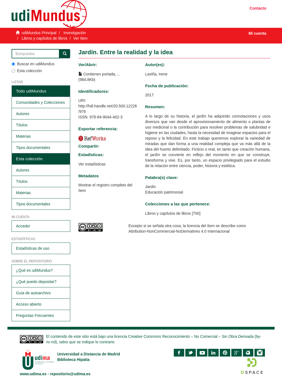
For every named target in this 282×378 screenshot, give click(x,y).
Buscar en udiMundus (33, 64)
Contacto (258, 8)
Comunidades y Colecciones (40, 102)
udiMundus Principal (39, 33)
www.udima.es (33, 374)
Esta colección (27, 71)
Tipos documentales (33, 147)
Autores (22, 114)
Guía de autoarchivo (33, 293)
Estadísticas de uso (32, 248)
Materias (23, 136)
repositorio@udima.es (70, 374)
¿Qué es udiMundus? (34, 270)
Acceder (23, 226)
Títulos (22, 125)
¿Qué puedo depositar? (36, 281)
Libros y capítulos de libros (44, 38)
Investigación (74, 33)
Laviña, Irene (156, 74)
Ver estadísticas (92, 164)
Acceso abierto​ (29, 304)
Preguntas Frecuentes (35, 315)
